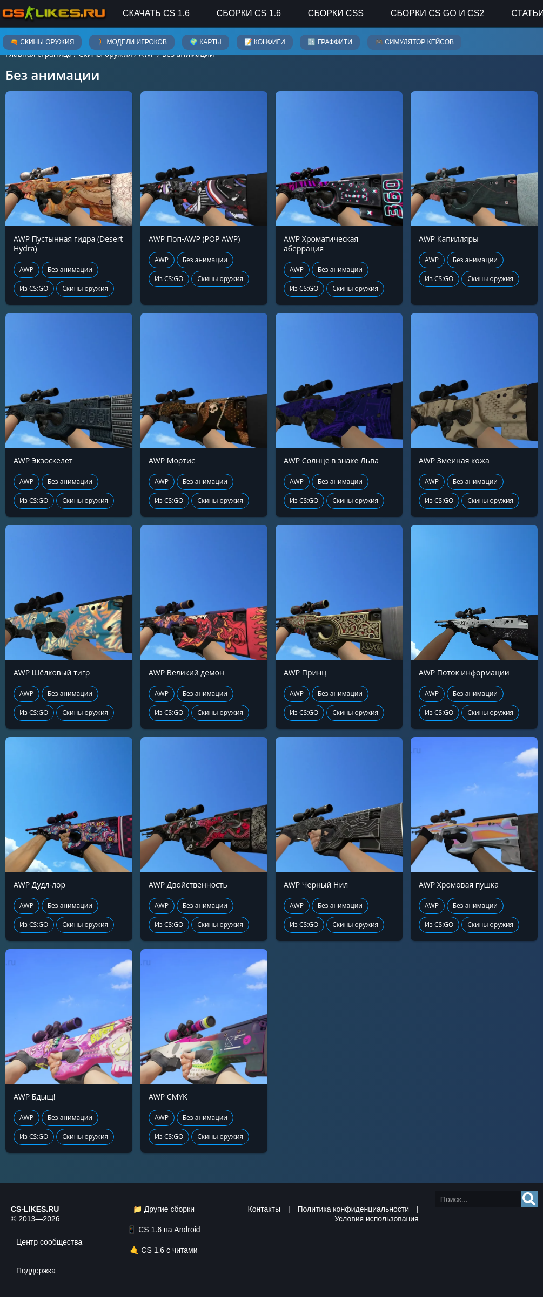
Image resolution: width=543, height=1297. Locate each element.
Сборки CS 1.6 (249, 13)
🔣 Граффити (329, 42)
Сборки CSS (336, 13)
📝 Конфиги (264, 42)
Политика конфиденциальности (353, 1209)
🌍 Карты (206, 42)
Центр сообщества (49, 1242)
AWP (26, 269)
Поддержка (36, 1270)
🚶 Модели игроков (132, 42)
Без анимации (70, 269)
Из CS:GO (33, 288)
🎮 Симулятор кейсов (414, 42)
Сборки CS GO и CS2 (437, 13)
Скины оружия (85, 288)
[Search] (529, 1199)
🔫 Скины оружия (42, 42)
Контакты (264, 1209)
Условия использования (376, 1218)
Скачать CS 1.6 (156, 13)
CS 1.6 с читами (169, 1250)
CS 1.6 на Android (169, 1229)
